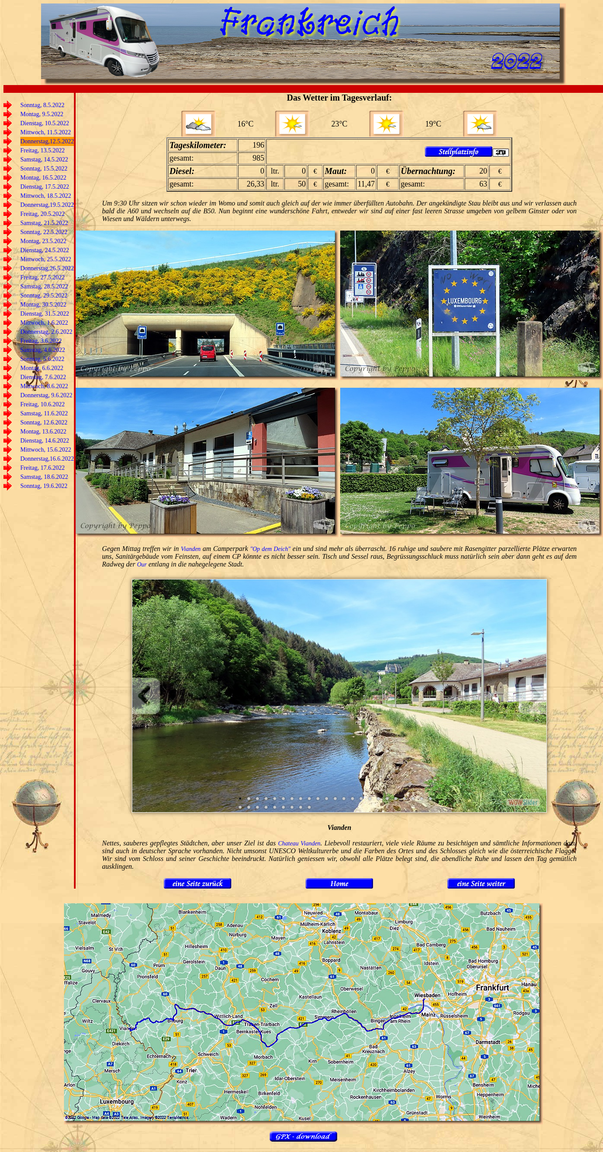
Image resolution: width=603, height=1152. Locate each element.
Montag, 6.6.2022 (42, 368)
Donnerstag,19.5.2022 (47, 205)
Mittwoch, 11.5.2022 (45, 132)
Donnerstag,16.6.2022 (47, 459)
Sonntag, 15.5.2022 (43, 168)
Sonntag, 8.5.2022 (42, 105)
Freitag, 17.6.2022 (42, 468)
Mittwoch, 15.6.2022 (45, 449)
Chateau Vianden (299, 843)
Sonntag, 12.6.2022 (43, 422)
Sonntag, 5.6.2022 (42, 359)
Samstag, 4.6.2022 (42, 350)
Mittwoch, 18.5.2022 (45, 196)
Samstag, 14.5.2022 (44, 159)
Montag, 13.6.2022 (43, 431)
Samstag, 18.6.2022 (44, 477)
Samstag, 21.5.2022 (44, 223)
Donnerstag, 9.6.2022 (46, 395)
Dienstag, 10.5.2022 (44, 123)
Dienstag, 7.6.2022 (43, 377)
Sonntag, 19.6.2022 (43, 486)
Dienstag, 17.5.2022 (44, 187)
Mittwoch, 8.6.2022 (44, 386)
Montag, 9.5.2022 (42, 114)
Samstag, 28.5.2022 (44, 286)
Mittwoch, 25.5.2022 (45, 259)
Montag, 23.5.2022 (43, 241)
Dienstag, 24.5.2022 (44, 250)
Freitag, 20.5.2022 (42, 214)
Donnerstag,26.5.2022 (47, 268)
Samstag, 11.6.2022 (44, 413)
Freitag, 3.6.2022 (41, 341)
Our (142, 564)
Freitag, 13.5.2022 (42, 150)
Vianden (191, 549)
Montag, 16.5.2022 (43, 177)
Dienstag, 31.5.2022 (44, 313)
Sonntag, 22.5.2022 (43, 232)
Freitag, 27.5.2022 (42, 277)
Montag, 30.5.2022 (43, 304)
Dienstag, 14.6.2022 (44, 440)
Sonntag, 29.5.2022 (43, 295)
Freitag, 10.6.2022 (42, 404)
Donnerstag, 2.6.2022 (46, 332)
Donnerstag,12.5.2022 (47, 141)
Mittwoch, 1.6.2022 (44, 323)
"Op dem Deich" (270, 549)
